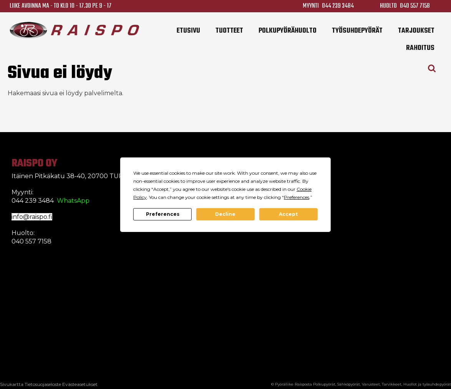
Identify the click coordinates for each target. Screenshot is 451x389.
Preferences (162, 214)
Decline (225, 214)
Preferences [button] (296, 197)
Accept (288, 214)
